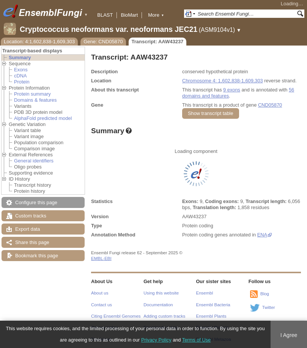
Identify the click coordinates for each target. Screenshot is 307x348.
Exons (21, 69)
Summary (20, 57)
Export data (27, 229)
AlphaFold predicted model (43, 118)
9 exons (231, 90)
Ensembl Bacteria (213, 304)
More (156, 15)
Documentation (158, 304)
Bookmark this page (36, 255)
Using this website (161, 293)
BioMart (129, 15)
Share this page (32, 242)
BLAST (105, 15)
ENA (262, 235)
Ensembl (204, 293)
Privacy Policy (156, 340)
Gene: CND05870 (103, 41)
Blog (264, 293)
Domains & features (35, 100)
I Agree (289, 335)
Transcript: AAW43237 (158, 41)
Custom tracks (30, 216)
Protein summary (32, 94)
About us (99, 293)
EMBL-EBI (101, 258)
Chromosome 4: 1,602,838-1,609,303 (222, 80)
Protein (22, 82)
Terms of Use (196, 340)
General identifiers (34, 161)
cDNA (20, 76)
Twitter (268, 307)
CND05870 (270, 105)
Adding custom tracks (164, 316)
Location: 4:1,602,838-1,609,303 (39, 41)
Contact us (101, 304)
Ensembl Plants (211, 316)
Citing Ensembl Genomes (116, 316)
